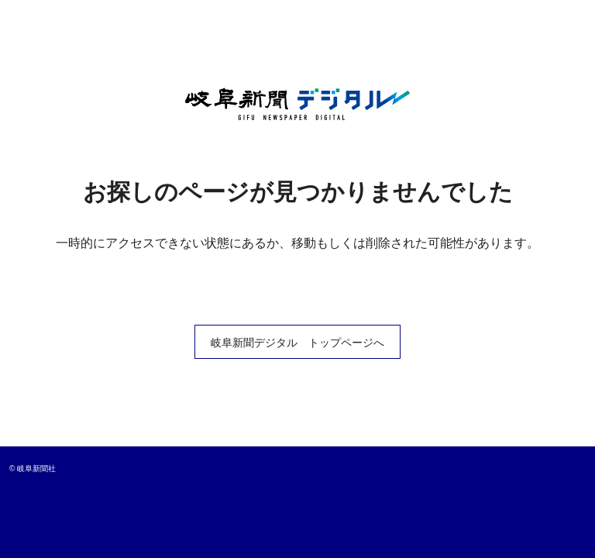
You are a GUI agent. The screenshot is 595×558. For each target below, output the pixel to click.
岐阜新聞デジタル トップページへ (297, 342)
